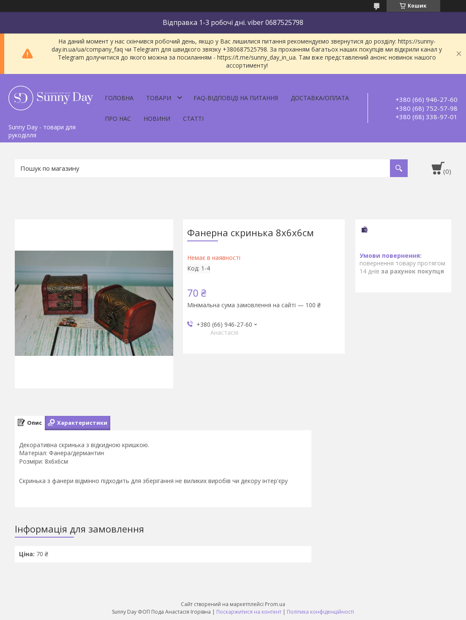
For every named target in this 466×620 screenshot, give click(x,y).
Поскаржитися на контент (248, 611)
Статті (193, 119)
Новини (157, 119)
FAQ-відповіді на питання (235, 98)
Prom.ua (275, 604)
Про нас (118, 119)
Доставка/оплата (320, 98)
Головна (119, 98)
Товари (158, 98)
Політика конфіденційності (320, 611)
